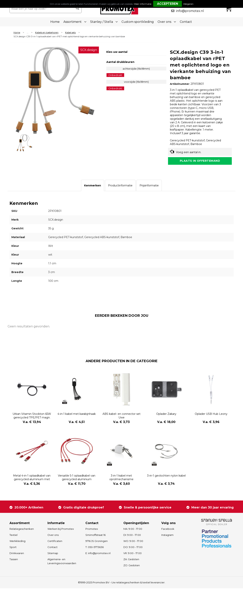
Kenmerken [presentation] (92, 187)
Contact (186, 22)
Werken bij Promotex (60, 530)
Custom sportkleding (138, 22)
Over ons (53, 536)
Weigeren (188, 3)
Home (55, 22)
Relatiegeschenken (21, 530)
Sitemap (52, 554)
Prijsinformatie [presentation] (149, 187)
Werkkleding (17, 542)
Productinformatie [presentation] (120, 187)
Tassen (13, 560)
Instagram (167, 536)
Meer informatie (142, 3)
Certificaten (54, 542)
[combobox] (41, 9)
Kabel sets (70, 32)
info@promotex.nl (190, 11)
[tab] (92, 187)
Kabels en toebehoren (46, 32)
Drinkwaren (16, 554)
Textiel (13, 536)
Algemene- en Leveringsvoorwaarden (61, 562)
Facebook (167, 530)
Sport (13, 548)
